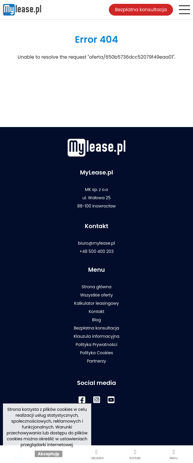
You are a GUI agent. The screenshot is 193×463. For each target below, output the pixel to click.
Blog (96, 320)
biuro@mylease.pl (96, 243)
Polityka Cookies (96, 353)
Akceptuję (48, 454)
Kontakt (96, 311)
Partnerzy (96, 361)
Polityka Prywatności (96, 344)
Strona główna (96, 287)
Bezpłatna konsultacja (141, 9)
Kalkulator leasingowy (96, 303)
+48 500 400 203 (96, 251)
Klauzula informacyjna (96, 336)
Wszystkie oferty (96, 295)
